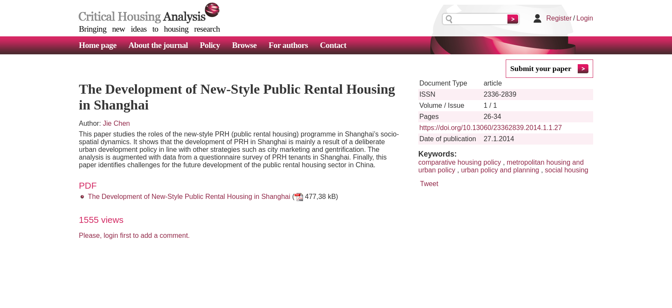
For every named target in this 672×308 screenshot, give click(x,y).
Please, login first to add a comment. (134, 235)
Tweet (429, 183)
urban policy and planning (500, 170)
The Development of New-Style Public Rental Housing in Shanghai (189, 196)
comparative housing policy (459, 162)
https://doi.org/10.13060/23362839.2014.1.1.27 (490, 127)
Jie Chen (116, 123)
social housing (566, 170)
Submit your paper (540, 68)
